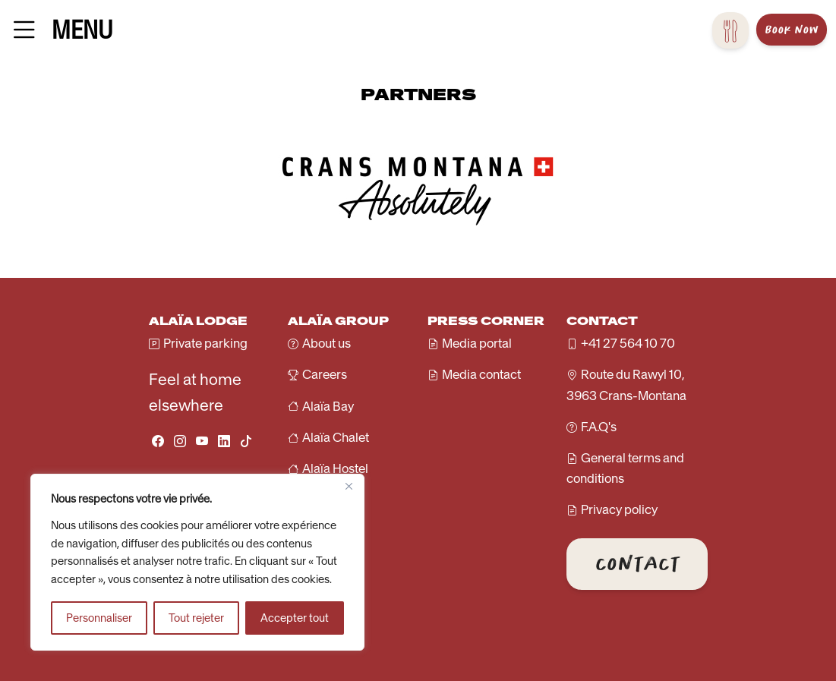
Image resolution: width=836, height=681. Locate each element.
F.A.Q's (599, 426)
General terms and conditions (625, 468)
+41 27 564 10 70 (628, 343)
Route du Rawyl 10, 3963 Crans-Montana (626, 384)
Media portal (477, 343)
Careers (324, 374)
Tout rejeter (196, 618)
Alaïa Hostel (335, 468)
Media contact (481, 374)
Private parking (205, 343)
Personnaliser (99, 618)
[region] (197, 562)
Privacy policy (619, 509)
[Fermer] (348, 487)
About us (326, 343)
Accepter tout (294, 618)
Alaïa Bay (328, 406)
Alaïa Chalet (335, 437)
